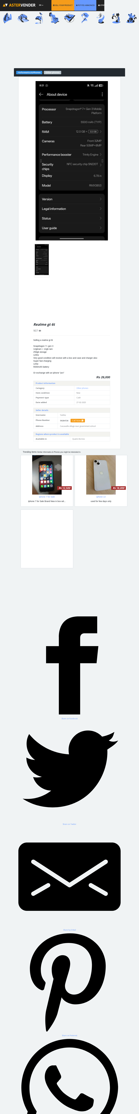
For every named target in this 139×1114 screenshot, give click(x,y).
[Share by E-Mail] (69, 878)
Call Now (77, 420)
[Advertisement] (69, 47)
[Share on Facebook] (69, 667)
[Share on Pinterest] (69, 984)
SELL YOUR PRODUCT (77, 5)
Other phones (82, 388)
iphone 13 (101, 497)
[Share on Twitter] (69, 772)
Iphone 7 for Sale (47, 497)
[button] (41, 160)
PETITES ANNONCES (99, 5)
